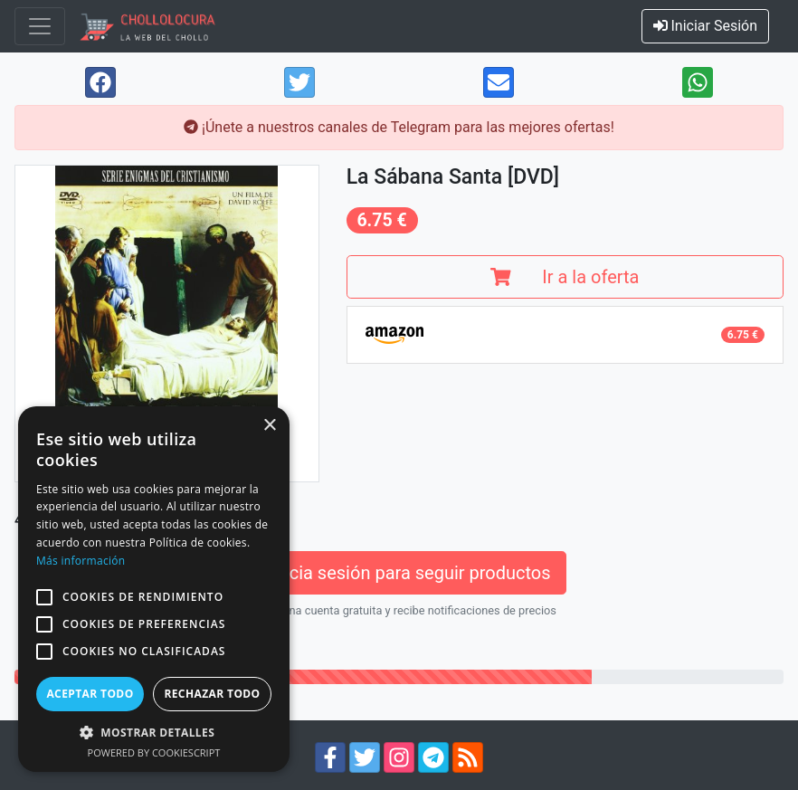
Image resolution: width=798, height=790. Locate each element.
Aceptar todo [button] (89, 693)
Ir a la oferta (564, 277)
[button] (44, 597)
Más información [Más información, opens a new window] (80, 560)
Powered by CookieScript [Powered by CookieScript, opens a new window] (154, 752)
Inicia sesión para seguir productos (398, 573)
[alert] (154, 589)
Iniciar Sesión (705, 25)
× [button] (269, 426)
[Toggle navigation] (39, 26)
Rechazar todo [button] (212, 693)
